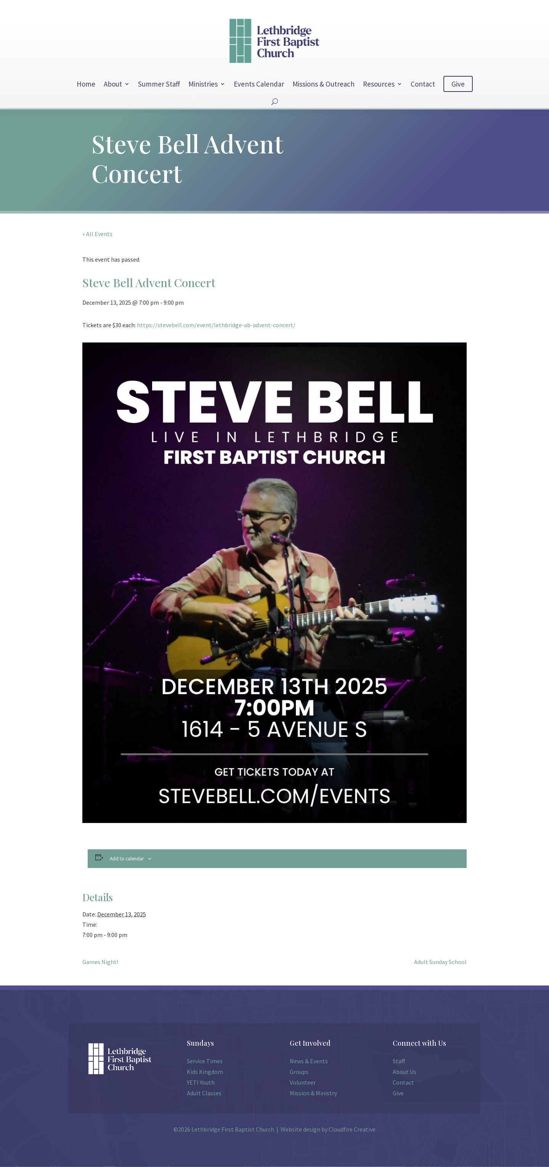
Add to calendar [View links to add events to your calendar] (127, 858)
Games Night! (100, 962)
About (113, 83)
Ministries (203, 83)
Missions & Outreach (323, 83)
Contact (423, 83)
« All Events (97, 234)
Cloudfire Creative (352, 1129)
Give (458, 83)
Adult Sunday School (440, 962)
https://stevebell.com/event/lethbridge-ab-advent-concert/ (216, 325)
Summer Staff (159, 83)
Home (86, 83)
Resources (379, 83)
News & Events (309, 1061)
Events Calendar (259, 83)
